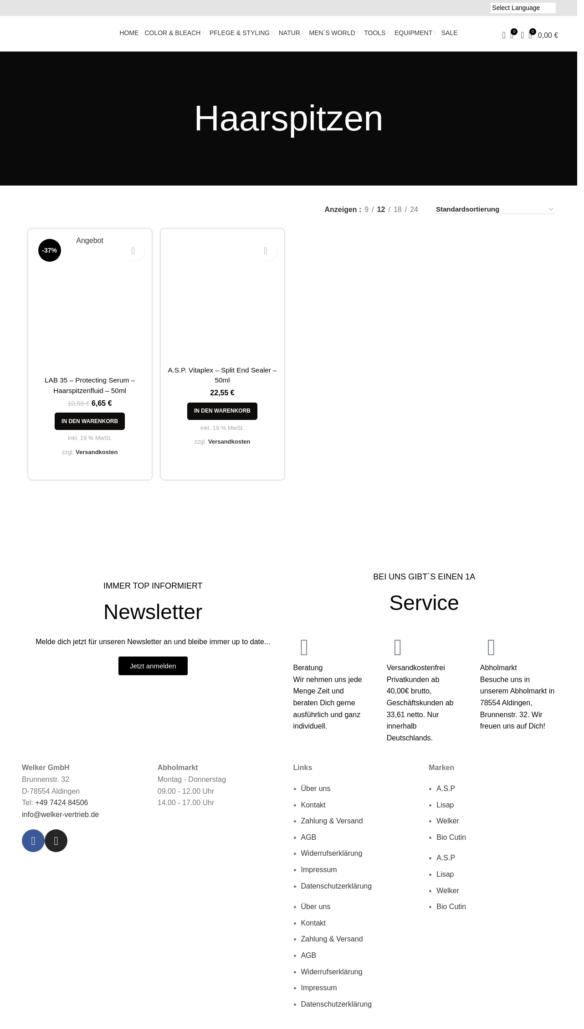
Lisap (445, 810)
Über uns (316, 794)
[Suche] (504, 38)
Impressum (319, 875)
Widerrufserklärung (332, 859)
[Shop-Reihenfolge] (495, 215)
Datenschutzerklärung (336, 891)
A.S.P (445, 794)
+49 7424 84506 (61, 808)
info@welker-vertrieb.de (60, 820)
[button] (85, 430)
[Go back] (182, 124)
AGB (309, 843)
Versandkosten (92, 460)
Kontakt (313, 810)
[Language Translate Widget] (523, 8)
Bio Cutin (451, 843)
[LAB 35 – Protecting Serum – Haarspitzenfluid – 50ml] (85, 310)
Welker (447, 826)
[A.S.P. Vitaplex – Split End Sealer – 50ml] (220, 305)
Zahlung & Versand (332, 826)
